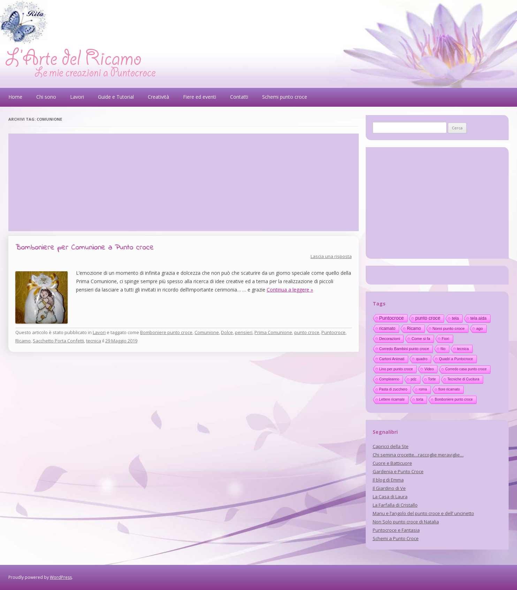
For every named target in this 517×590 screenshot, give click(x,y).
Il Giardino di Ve (389, 488)
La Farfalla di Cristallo (395, 505)
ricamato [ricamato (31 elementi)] (387, 328)
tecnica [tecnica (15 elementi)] (463, 349)
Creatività (158, 96)
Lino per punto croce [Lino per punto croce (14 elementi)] (396, 369)
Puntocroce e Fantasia (396, 530)
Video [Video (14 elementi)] (429, 369)
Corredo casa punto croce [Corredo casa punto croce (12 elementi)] (466, 369)
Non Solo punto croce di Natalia (406, 522)
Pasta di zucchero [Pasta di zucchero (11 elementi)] (393, 389)
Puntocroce (333, 332)
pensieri (243, 332)
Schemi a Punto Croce (396, 538)
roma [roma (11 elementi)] (423, 389)
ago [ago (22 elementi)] (479, 328)
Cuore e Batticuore (392, 463)
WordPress (61, 577)
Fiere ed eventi (199, 96)
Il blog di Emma (388, 480)
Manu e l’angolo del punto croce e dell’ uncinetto (423, 513)
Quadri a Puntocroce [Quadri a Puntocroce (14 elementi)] (456, 359)
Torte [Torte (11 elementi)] (432, 379)
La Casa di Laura (390, 496)
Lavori (77, 96)
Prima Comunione (273, 332)
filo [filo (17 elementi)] (443, 349)
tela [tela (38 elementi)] (455, 318)
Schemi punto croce (284, 96)
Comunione (207, 332)
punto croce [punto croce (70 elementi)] (427, 318)
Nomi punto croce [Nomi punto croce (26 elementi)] (449, 328)
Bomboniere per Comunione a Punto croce (84, 247)
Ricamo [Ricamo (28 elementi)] (414, 328)
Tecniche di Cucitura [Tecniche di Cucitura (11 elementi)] (463, 379)
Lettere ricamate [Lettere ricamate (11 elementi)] (392, 399)
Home (15, 96)
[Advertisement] (183, 182)
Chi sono (46, 96)
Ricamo (23, 341)
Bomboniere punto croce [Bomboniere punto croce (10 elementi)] (454, 399)
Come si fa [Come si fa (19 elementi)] (420, 338)
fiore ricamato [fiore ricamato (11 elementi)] (449, 389)
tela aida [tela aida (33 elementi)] (478, 318)
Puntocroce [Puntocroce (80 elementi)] (391, 318)
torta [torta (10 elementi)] (419, 399)
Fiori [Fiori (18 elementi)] (445, 338)
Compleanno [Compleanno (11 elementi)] (389, 379)
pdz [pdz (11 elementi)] (413, 379)
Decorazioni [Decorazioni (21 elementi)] (389, 338)
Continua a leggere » (290, 289)
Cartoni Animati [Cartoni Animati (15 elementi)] (392, 359)
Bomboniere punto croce (166, 332)
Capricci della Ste (391, 446)
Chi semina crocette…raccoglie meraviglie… (418, 455)
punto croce (306, 332)
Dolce (227, 332)
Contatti (239, 96)
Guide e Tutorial (116, 96)
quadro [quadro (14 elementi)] (421, 359)
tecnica (93, 341)
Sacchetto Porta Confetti (58, 341)
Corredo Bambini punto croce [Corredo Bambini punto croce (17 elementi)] (404, 349)
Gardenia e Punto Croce (398, 471)
